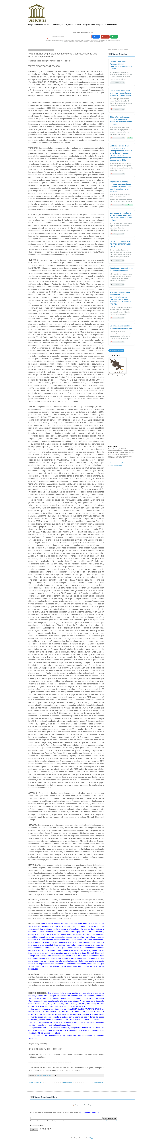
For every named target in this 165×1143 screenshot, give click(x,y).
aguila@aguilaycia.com (89, 1112)
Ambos (114, 36)
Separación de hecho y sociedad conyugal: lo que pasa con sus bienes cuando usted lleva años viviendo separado (121, 186)
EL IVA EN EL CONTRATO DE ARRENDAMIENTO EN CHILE (120, 244)
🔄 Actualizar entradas (116, 350)
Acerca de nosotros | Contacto (118, 463)
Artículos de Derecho (116, 465)
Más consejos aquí (111, 1121)
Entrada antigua (98, 1082)
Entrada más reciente (35, 1082)
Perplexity (105, 36)
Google (96, 36)
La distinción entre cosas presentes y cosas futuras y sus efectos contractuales (121, 93)
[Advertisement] (121, 410)
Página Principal (67, 1082)
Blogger (92, 1138)
